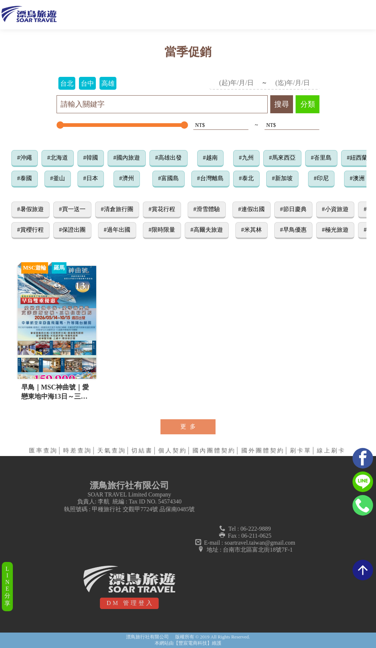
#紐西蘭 (357, 157)
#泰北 (246, 178)
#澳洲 (357, 178)
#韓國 (90, 157)
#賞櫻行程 (30, 230)
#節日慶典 (293, 209)
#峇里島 (321, 157)
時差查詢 (77, 450)
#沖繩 (24, 157)
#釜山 (57, 178)
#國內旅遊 (126, 157)
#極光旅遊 (335, 230)
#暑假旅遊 (30, 209)
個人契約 (172, 450)
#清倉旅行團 (117, 209)
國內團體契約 (214, 450)
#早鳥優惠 (293, 230)
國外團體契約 (263, 450)
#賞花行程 (162, 209)
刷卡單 (301, 450)
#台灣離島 (210, 178)
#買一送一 (72, 209)
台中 (87, 83)
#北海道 (57, 157)
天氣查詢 (111, 450)
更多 (189, 426)
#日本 (90, 178)
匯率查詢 (43, 450)
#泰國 (24, 178)
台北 (66, 83)
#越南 (210, 157)
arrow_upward (362, 570)
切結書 (142, 450)
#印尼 (321, 178)
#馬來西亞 (282, 157)
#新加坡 (282, 178)
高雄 (108, 83)
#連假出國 (251, 209)
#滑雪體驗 (207, 209)
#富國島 (168, 178)
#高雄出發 (168, 157)
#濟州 (126, 178)
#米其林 (251, 230)
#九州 (246, 157)
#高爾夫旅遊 (207, 230)
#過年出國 (117, 230)
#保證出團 (72, 230)
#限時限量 (162, 230)
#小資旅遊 (335, 209)
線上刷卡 (331, 450)
